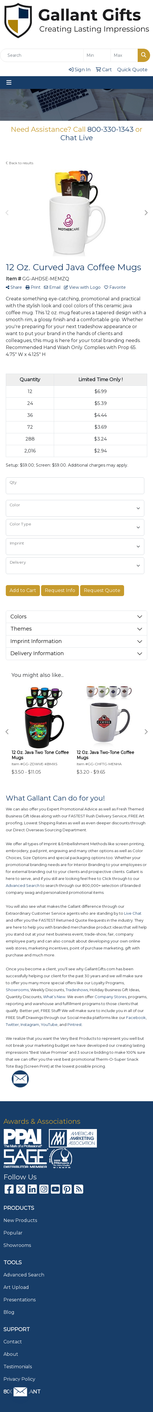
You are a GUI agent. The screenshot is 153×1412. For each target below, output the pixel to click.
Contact (12, 1342)
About (10, 1354)
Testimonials (17, 1366)
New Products (20, 1220)
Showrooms (17, 1245)
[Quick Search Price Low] (97, 55)
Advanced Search (23, 1275)
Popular (13, 1233)
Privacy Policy (19, 1379)
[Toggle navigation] (9, 82)
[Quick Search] (42, 55)
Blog (8, 1312)
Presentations (19, 1300)
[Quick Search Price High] (124, 55)
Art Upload (16, 1287)
